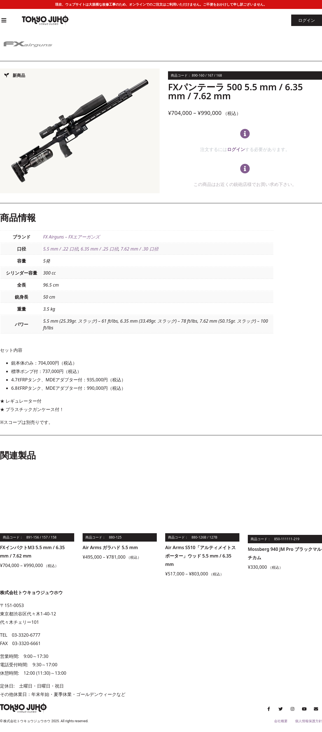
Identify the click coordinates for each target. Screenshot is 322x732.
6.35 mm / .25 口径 (99, 249)
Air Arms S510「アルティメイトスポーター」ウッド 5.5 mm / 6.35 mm (200, 555)
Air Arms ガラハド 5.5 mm (110, 547)
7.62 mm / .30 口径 (139, 249)
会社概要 (281, 721)
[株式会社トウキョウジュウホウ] (241, 643)
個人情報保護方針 (308, 721)
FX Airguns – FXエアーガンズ (71, 237)
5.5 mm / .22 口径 (60, 249)
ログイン (236, 149)
